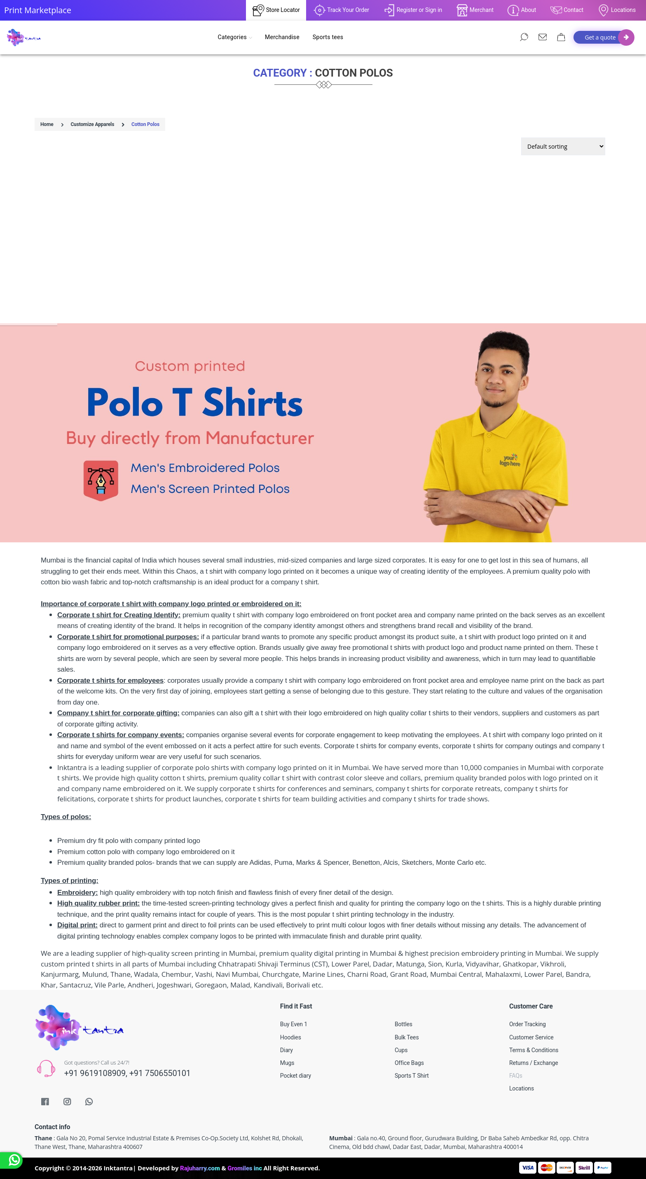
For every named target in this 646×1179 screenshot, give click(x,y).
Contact (566, 10)
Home (47, 124)
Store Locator (276, 10)
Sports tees (328, 37)
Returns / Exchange (533, 1063)
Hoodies (290, 1037)
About (521, 10)
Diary (286, 1050)
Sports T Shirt (412, 1075)
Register (404, 10)
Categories (235, 37)
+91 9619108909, (96, 1073)
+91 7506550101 (160, 1073)
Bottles (403, 1024)
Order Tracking (527, 1024)
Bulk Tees (407, 1037)
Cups (401, 1050)
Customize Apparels (92, 124)
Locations (616, 10)
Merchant (475, 10)
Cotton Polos (145, 124)
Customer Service (531, 1037)
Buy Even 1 (293, 1024)
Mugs (287, 1063)
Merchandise (282, 37)
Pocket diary (295, 1075)
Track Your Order (341, 10)
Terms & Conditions (533, 1050)
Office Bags (409, 1063)
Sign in (433, 10)
